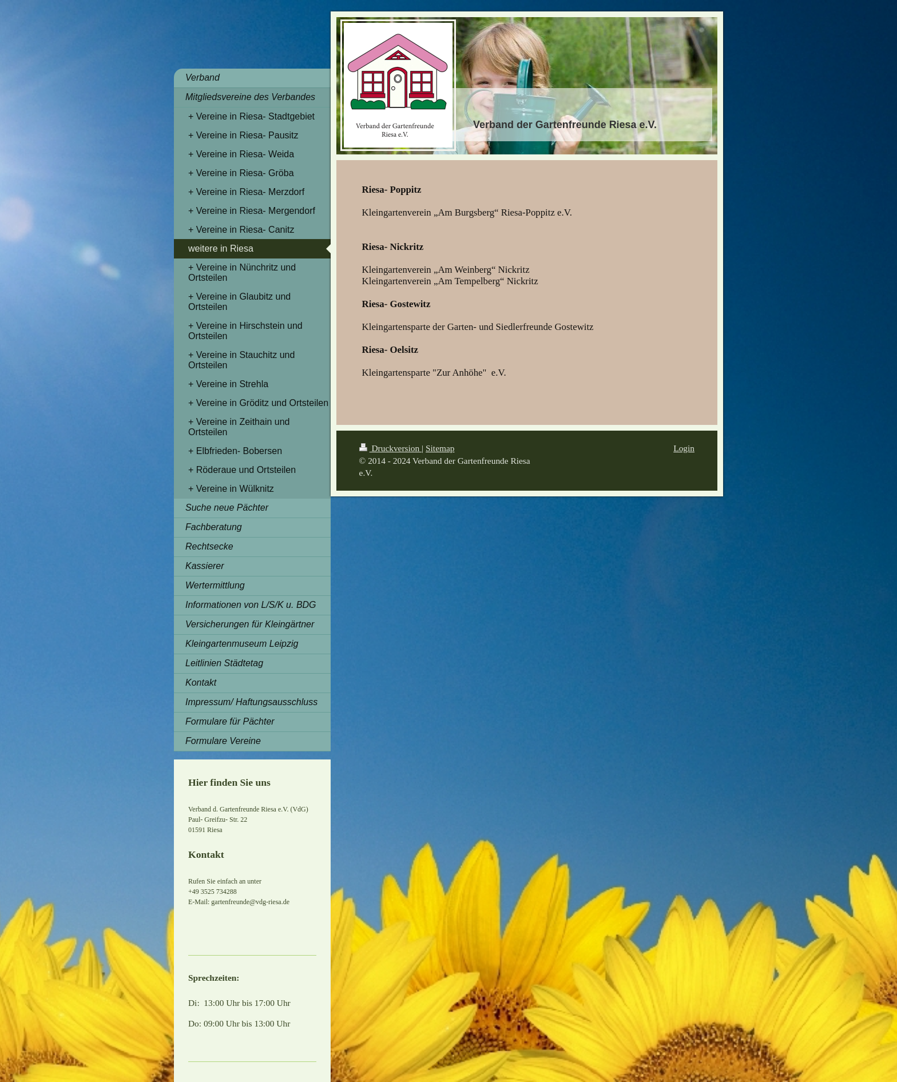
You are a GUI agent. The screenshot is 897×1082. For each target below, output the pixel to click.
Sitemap (440, 448)
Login (683, 448)
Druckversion (390, 448)
